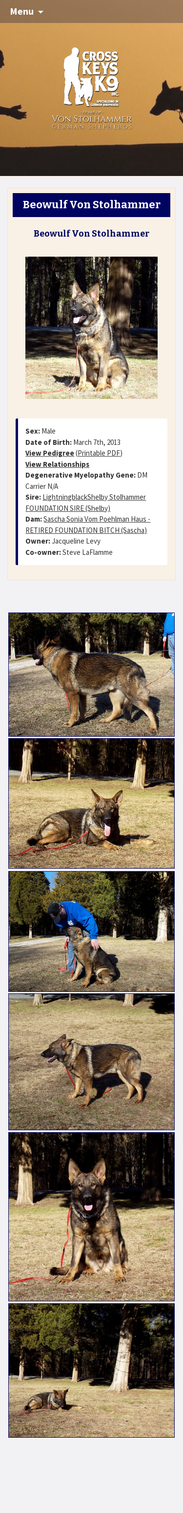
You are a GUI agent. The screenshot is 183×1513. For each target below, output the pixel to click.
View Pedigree (49, 453)
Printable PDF (99, 453)
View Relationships (57, 464)
